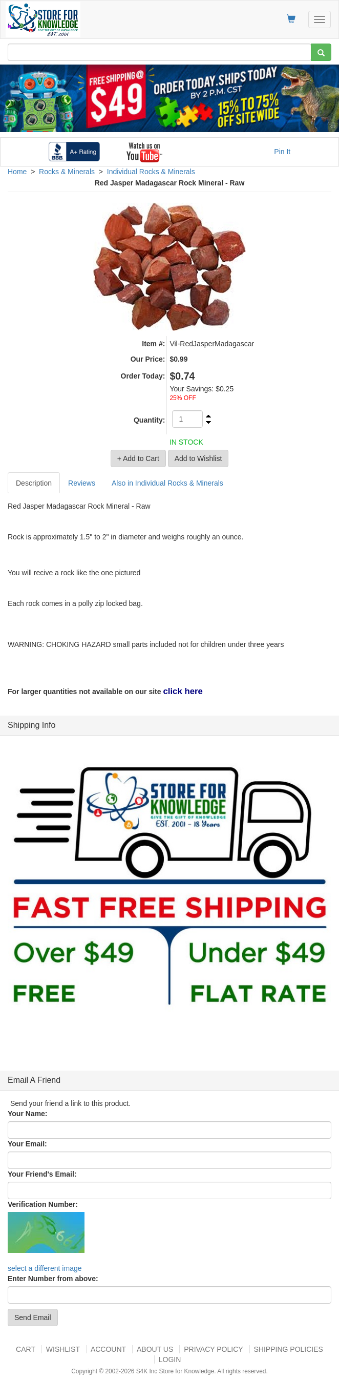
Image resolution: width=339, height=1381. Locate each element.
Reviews (81, 483)
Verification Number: (43, 1204)
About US (155, 1349)
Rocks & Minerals (67, 172)
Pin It (282, 152)
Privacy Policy (213, 1349)
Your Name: (28, 1114)
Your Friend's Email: (42, 1174)
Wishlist (63, 1349)
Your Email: (27, 1144)
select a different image (45, 1268)
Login (170, 1359)
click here (182, 691)
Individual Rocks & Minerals (151, 172)
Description (34, 483)
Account (108, 1349)
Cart (25, 1349)
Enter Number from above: (53, 1278)
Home (17, 172)
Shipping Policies (288, 1349)
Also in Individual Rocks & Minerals (167, 483)
